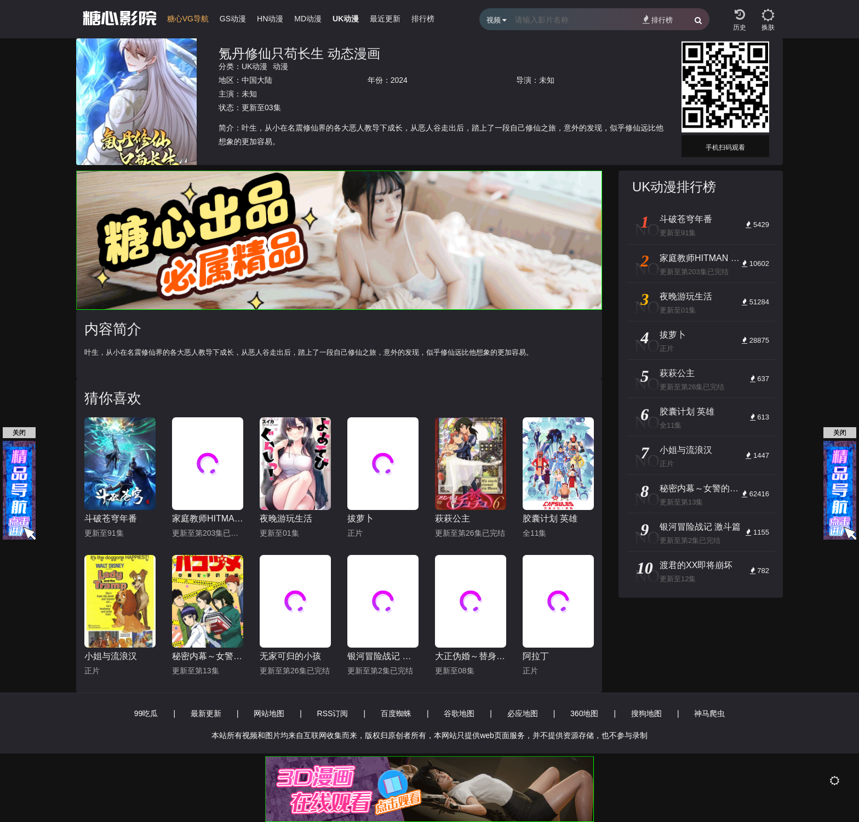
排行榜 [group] (422, 18)
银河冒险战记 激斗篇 (383, 656)
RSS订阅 (332, 713)
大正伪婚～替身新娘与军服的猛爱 (470, 656)
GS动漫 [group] (233, 18)
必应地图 (522, 713)
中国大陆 (257, 80)
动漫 (280, 66)
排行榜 (658, 19)
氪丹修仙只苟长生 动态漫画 (299, 53)
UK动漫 (254, 66)
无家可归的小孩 (290, 656)
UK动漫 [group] (346, 18)
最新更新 (206, 713)
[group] (188, 21)
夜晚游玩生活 (286, 518)
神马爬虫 (709, 713)
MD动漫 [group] (308, 18)
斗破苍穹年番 (110, 518)
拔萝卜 (360, 518)
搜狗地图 (646, 713)
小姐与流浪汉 (110, 656)
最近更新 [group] (385, 18)
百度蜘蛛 (396, 713)
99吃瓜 (146, 713)
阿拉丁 (536, 656)
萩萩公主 (452, 518)
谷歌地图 (459, 713)
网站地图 (269, 713)
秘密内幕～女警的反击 (207, 656)
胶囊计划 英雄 (550, 518)
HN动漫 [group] (270, 18)
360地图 (584, 713)
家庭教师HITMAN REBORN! (207, 518)
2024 (399, 80)
